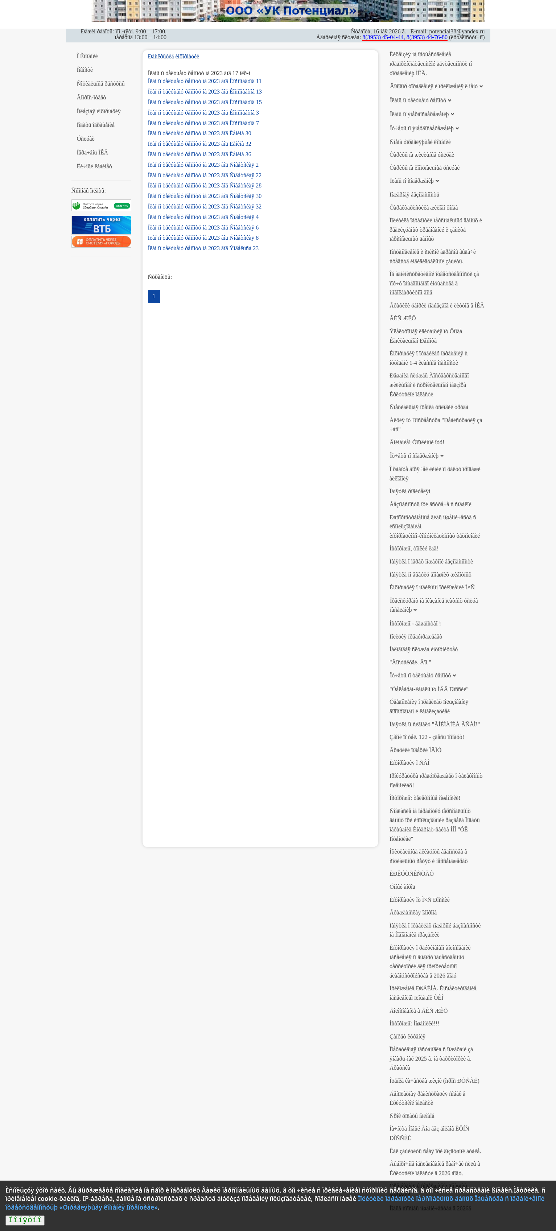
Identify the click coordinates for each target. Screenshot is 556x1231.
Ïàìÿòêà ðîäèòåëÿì (410, 491)
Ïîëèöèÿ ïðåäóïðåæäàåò (416, 636)
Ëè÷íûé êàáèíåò (94, 166)
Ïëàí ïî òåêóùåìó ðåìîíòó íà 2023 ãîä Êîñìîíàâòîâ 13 (205, 91)
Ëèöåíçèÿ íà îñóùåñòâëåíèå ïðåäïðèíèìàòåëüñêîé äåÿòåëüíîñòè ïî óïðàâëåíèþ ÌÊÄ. (431, 63)
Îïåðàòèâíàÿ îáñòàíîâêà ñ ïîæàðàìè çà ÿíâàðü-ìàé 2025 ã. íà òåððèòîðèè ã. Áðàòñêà (431, 1058)
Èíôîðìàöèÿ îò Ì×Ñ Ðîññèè (420, 900)
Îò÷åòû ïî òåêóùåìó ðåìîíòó (420, 675)
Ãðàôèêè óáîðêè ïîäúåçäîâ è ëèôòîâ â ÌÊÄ (437, 305)
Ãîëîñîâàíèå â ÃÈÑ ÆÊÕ (419, 1011)
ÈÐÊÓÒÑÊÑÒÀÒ (412, 874)
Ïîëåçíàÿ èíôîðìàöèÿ (99, 111)
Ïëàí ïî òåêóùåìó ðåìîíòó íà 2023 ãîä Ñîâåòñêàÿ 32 (205, 206)
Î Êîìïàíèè (87, 56)
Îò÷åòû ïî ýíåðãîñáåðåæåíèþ (422, 128)
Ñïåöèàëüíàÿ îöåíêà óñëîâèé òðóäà (429, 407)
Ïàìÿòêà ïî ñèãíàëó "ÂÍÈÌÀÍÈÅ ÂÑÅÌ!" (435, 724)
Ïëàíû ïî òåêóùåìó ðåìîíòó (418, 100)
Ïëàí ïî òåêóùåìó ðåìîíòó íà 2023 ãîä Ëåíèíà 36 (199, 154)
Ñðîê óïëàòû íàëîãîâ (412, 1116)
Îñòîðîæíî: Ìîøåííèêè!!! (414, 1023)
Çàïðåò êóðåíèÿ (407, 1036)
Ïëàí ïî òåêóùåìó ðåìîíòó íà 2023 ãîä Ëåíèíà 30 (199, 133)
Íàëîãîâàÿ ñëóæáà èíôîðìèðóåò (424, 649)
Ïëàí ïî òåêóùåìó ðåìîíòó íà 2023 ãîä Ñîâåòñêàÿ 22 (205, 175)
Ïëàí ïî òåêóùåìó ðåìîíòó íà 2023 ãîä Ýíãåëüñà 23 (203, 248)
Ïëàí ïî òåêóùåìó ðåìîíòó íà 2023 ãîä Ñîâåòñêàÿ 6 (203, 227)
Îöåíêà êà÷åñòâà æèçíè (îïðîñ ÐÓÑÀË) (434, 1081)
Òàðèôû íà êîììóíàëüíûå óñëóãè (425, 168)
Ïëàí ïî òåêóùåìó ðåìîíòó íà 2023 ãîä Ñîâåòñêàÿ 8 (203, 238)
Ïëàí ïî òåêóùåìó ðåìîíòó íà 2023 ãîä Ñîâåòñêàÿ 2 (203, 165)
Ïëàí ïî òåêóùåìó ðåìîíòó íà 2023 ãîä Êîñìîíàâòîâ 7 (203, 123)
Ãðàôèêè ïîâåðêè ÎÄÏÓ (415, 750)
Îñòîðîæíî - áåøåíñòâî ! (415, 623)
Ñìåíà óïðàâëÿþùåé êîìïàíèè (420, 142)
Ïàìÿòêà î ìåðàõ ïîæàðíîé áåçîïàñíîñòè (431, 561)
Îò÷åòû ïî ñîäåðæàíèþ (414, 456)
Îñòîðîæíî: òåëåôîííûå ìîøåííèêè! (425, 798)
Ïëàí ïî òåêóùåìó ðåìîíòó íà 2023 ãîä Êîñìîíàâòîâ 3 (203, 113)
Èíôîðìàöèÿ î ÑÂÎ (409, 763)
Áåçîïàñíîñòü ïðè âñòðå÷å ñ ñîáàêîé (430, 504)
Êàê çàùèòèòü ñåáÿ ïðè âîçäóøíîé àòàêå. (435, 1151)
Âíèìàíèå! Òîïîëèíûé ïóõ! (417, 442)
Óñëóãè (86, 139)
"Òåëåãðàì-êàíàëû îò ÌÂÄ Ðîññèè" (429, 689)
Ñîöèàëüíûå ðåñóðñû (101, 83)
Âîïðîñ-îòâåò (91, 97)
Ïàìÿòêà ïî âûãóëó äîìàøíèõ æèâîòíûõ (430, 574)
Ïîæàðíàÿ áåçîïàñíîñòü (414, 194)
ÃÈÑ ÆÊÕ (403, 318)
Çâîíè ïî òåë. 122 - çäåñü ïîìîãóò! (427, 737)
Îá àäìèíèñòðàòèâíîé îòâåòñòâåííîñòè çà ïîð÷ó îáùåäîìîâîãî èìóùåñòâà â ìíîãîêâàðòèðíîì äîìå (434, 283)
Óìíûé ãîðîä (402, 887)
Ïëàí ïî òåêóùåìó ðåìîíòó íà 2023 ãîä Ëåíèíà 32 (199, 144)
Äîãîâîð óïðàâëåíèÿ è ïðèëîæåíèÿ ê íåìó (434, 86)
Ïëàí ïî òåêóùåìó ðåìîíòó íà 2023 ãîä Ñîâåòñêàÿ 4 (203, 217)
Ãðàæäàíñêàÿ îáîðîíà (413, 912)
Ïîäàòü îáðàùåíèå (96, 125)
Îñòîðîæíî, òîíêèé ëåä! (414, 548)
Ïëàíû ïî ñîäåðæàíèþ (412, 181)
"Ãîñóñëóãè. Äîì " (410, 662)
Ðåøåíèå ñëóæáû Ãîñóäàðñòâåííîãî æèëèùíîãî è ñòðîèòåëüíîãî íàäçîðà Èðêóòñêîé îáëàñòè (429, 384)
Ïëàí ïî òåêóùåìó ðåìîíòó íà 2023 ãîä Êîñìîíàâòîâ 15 (205, 102)
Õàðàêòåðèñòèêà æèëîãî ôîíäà (424, 208)
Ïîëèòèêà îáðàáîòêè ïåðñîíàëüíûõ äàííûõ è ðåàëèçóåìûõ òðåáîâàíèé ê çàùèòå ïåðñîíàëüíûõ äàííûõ (436, 229)
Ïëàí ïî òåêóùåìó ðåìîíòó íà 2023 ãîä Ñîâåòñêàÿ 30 (205, 196)
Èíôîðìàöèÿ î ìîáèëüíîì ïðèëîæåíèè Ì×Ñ (432, 587)
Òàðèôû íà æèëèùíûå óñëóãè (422, 155)
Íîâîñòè (85, 70)
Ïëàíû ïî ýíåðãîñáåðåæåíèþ (419, 114)
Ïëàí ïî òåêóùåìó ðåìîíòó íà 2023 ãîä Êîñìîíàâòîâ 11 (205, 81)
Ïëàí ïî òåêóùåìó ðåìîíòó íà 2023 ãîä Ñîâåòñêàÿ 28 (205, 185)
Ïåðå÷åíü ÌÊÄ (92, 152)
